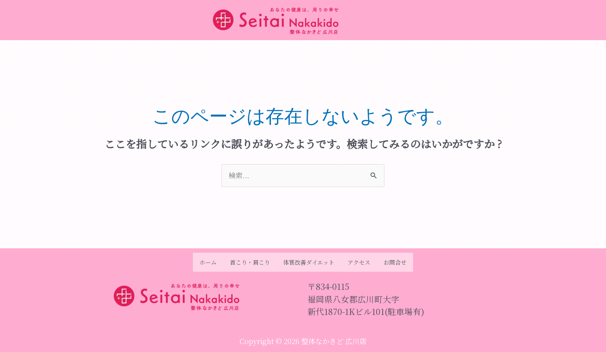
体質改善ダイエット (308, 262)
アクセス (358, 262)
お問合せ (395, 262)
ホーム (208, 262)
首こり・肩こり (250, 262)
